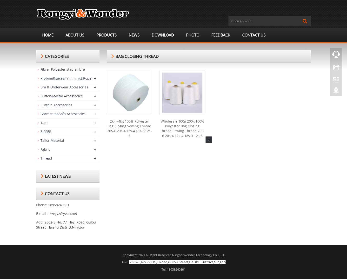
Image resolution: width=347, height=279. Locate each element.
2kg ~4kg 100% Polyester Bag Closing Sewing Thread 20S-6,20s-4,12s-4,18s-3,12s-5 (129, 128)
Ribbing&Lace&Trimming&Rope (65, 78)
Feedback (220, 35)
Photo (192, 35)
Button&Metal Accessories (61, 96)
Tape (44, 122)
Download (163, 35)
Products (106, 35)
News (134, 35)
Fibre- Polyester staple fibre (62, 69)
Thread (46, 158)
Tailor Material (52, 140)
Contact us (254, 35)
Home (47, 35)
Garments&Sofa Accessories (63, 114)
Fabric (45, 149)
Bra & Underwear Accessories (64, 87)
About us (75, 35)
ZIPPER (45, 131)
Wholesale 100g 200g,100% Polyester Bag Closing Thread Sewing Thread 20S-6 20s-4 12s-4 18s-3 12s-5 (182, 128)
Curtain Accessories (56, 105)
